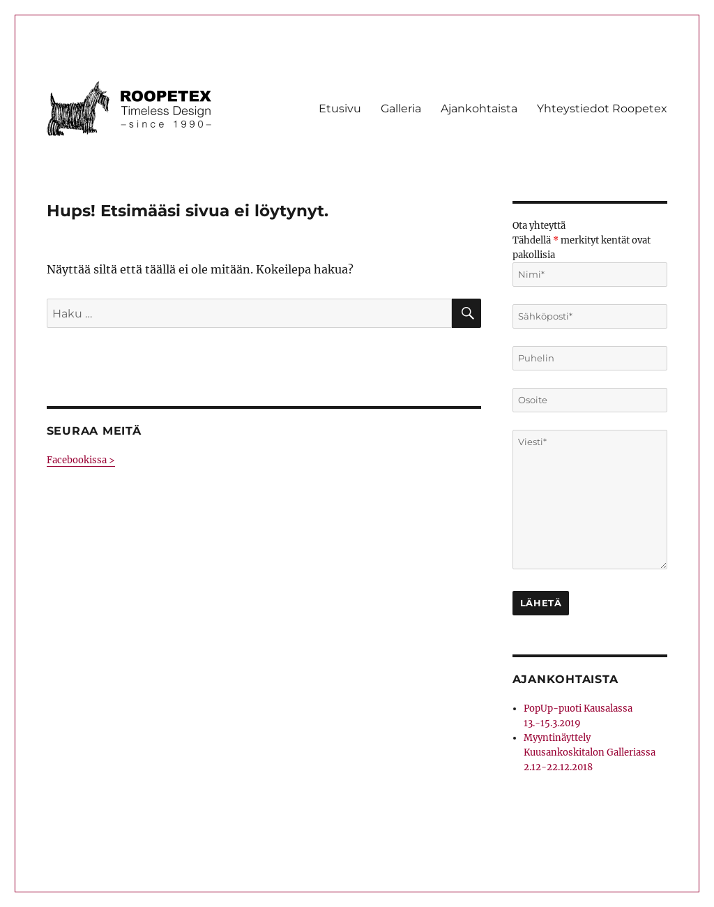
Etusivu (340, 108)
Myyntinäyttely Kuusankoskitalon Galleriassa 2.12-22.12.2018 (589, 752)
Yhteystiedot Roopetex (602, 108)
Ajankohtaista (479, 108)
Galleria (401, 108)
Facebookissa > (81, 460)
